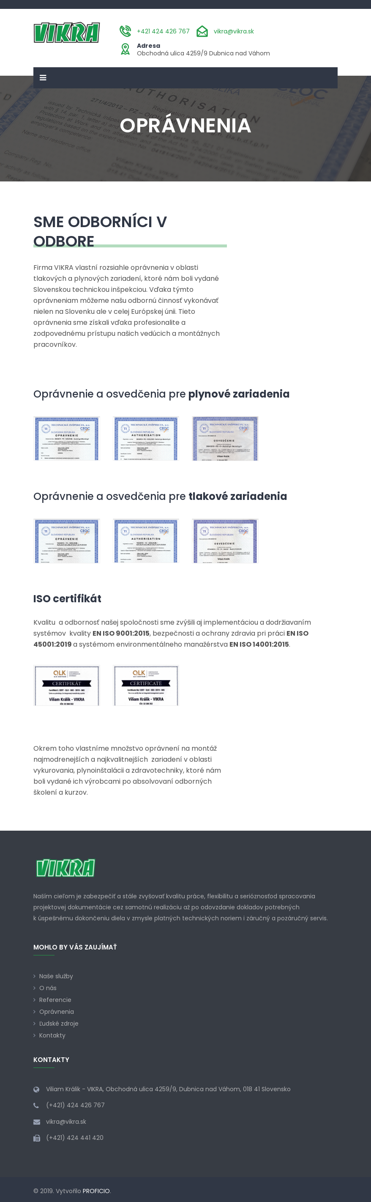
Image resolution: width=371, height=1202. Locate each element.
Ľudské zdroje (59, 1023)
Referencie (55, 1000)
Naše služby (56, 976)
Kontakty (52, 1035)
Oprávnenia (56, 1011)
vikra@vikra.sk (234, 31)
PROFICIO (96, 1191)
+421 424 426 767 (163, 31)
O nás (48, 988)
